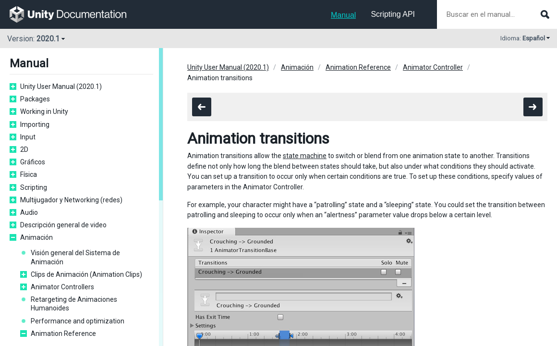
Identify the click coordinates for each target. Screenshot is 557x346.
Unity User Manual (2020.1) (61, 86)
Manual (343, 15)
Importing (34, 124)
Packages (35, 99)
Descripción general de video (63, 225)
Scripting (33, 187)
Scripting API (393, 14)
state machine (305, 156)
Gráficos (32, 162)
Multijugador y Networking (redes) (71, 200)
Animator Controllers (62, 287)
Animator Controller (433, 67)
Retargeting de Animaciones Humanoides (74, 304)
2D (24, 149)
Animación (36, 237)
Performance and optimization (77, 321)
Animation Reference (63, 333)
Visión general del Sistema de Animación (75, 257)
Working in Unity (44, 111)
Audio (29, 212)
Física (28, 174)
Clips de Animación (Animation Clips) (86, 274)
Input (28, 137)
